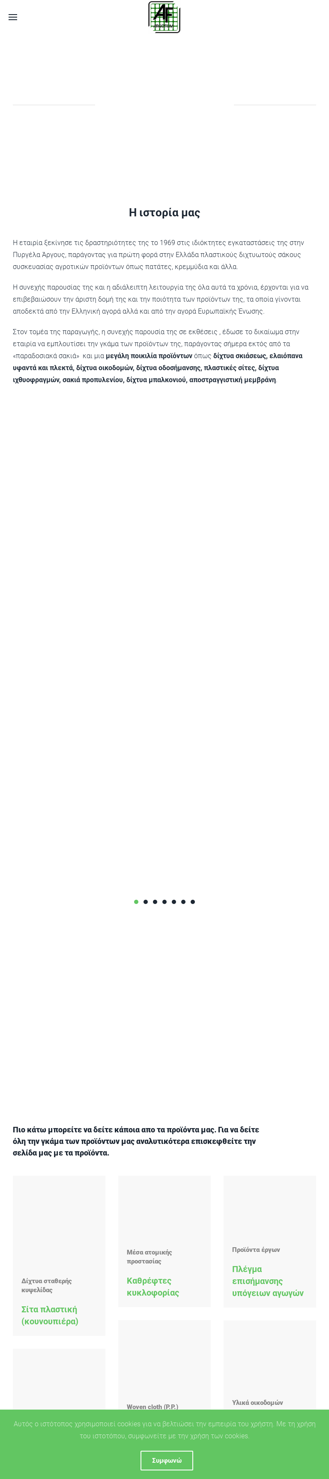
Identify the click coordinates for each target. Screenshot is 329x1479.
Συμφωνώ (167, 1460)
